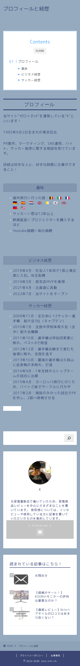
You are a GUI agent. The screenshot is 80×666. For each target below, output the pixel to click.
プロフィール (28, 61)
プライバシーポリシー (31, 655)
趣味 (24, 69)
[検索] (69, 438)
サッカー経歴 (31, 80)
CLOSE (40, 51)
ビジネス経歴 (31, 74)
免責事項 (55, 655)
